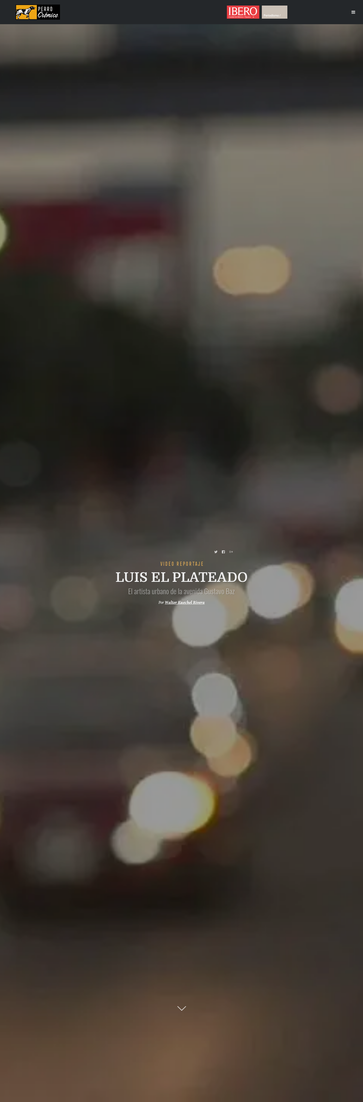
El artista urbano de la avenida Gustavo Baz (181, 590)
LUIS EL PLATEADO (181, 577)
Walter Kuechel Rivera (185, 602)
